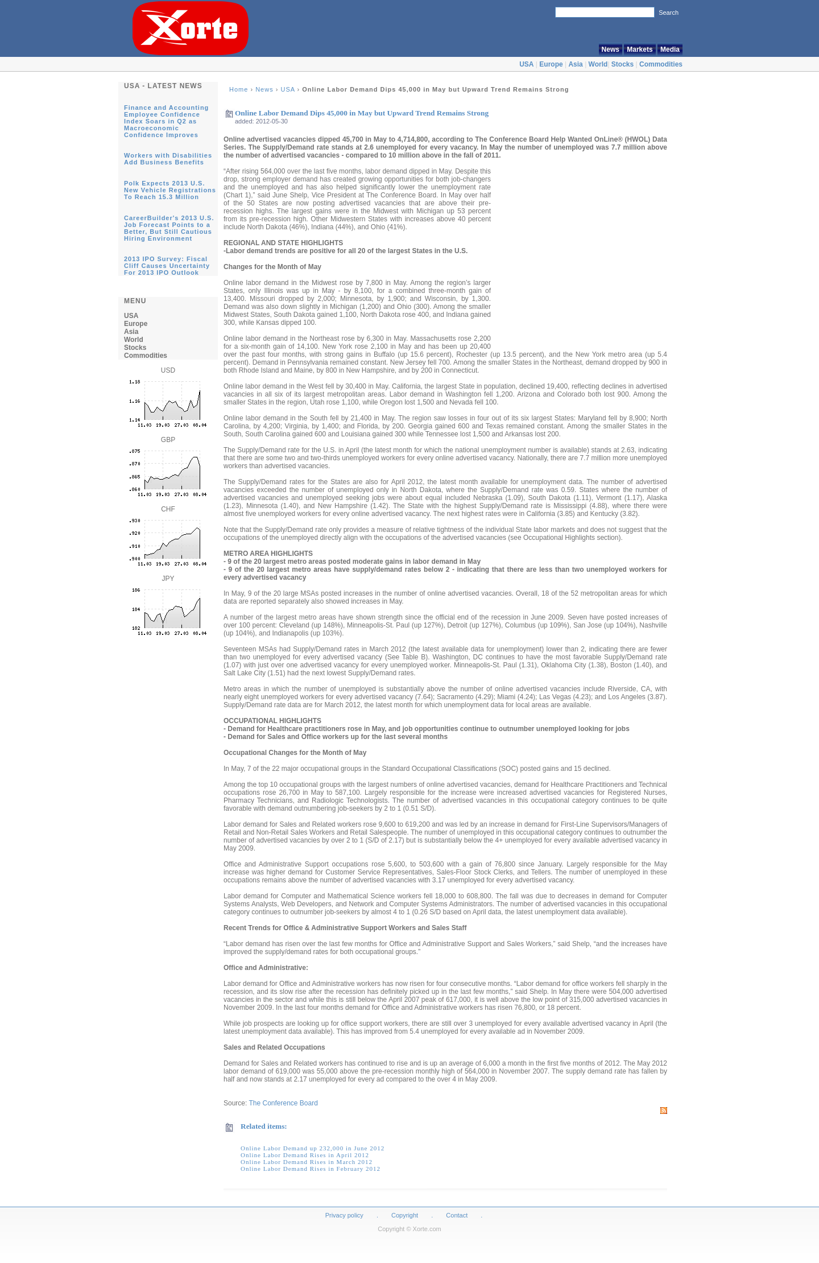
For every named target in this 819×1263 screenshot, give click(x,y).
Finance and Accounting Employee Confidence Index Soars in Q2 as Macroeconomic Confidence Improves (166, 121)
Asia (575, 64)
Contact (457, 1215)
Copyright (404, 1215)
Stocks (622, 64)
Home (238, 89)
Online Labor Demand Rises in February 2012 (310, 1168)
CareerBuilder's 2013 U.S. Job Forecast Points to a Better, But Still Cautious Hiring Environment (169, 228)
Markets (639, 49)
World (598, 64)
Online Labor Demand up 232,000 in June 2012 (312, 1148)
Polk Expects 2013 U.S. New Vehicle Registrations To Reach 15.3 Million (170, 190)
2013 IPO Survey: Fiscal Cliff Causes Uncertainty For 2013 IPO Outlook (167, 265)
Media (670, 49)
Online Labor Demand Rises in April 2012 (305, 1154)
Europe (550, 64)
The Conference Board (283, 1103)
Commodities (660, 64)
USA (526, 64)
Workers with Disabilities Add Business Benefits (168, 159)
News (610, 49)
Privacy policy (344, 1215)
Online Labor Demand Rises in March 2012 (307, 1161)
